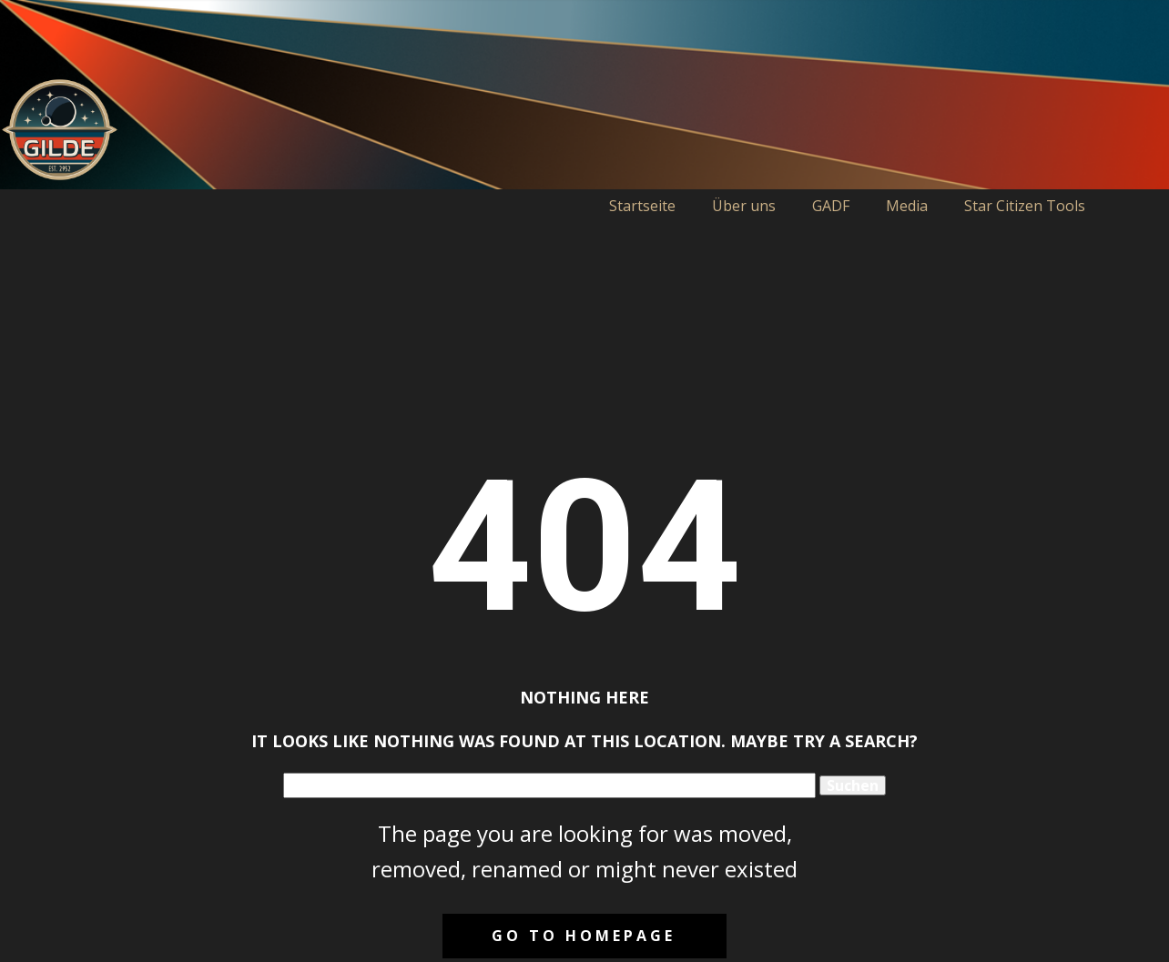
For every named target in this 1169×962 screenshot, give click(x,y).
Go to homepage (584, 936)
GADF (830, 206)
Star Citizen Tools (1024, 206)
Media (907, 206)
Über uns (744, 206)
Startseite (642, 206)
